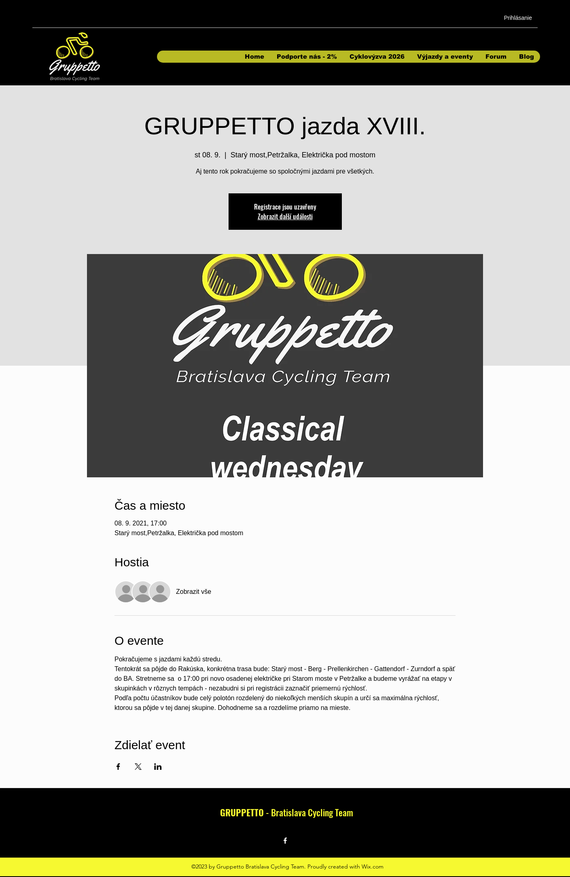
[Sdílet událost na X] (138, 766)
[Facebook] (285, 841)
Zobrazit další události (285, 216)
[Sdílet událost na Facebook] (118, 766)
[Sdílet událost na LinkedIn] (158, 766)
